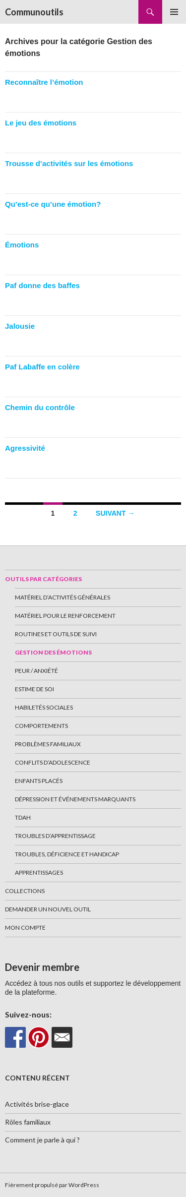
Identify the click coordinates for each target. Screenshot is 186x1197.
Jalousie (20, 326)
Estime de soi (34, 689)
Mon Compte (25, 927)
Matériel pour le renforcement (65, 615)
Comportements (41, 725)
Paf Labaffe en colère (42, 366)
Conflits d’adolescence (52, 762)
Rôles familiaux (28, 1122)
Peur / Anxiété (36, 670)
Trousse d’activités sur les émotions (69, 163)
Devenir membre (42, 967)
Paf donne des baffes (42, 285)
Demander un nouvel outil (48, 909)
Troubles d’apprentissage (55, 835)
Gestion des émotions (53, 652)
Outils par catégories (43, 579)
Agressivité (25, 448)
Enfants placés (38, 780)
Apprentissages (39, 872)
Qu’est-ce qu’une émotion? (53, 204)
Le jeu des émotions (40, 123)
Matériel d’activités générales (62, 597)
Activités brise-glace (37, 1104)
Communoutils (34, 11)
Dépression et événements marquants (75, 799)
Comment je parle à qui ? (42, 1140)
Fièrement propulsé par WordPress (52, 1185)
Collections (25, 891)
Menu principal (174, 12)
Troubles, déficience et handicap (67, 854)
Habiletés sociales (44, 707)
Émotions (22, 244)
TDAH (23, 817)
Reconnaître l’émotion (44, 82)
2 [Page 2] (75, 513)
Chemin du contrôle (40, 407)
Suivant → (115, 513)
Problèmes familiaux (48, 744)
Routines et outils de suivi (56, 634)
